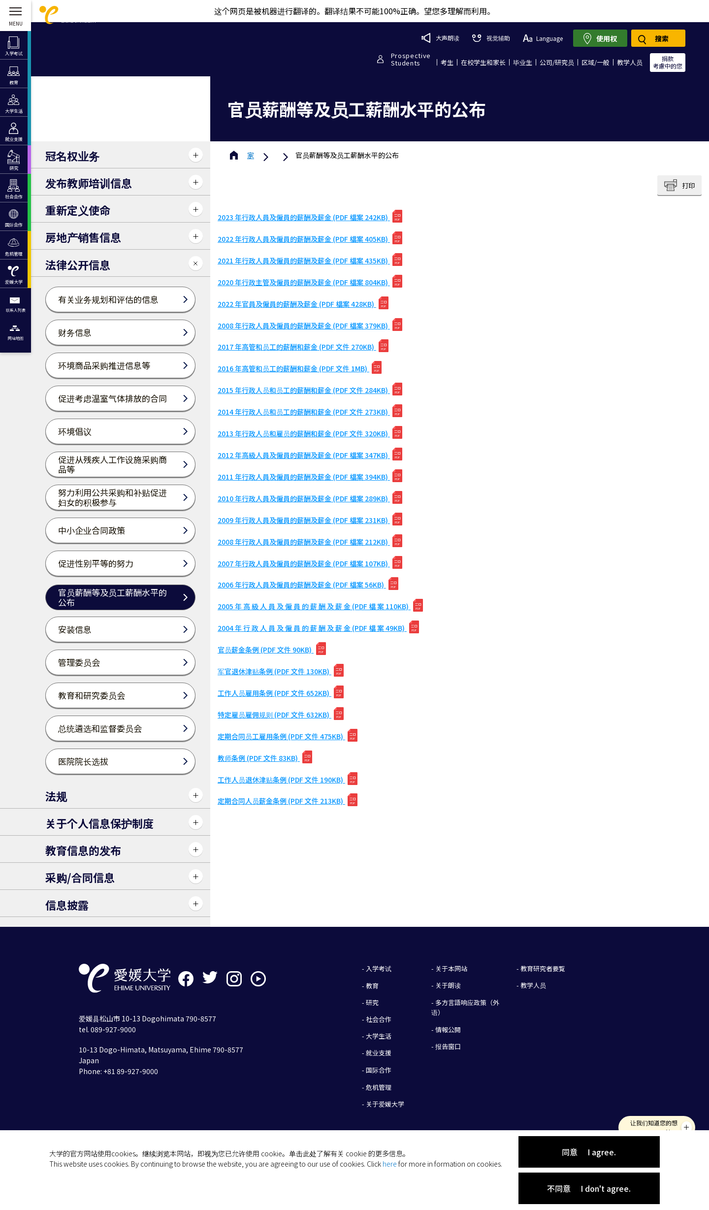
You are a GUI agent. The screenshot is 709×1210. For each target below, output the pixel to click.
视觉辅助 (491, 37)
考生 (447, 62)
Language (543, 38)
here (390, 1164)
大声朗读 (440, 38)
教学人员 (630, 62)
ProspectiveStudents (411, 59)
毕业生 (522, 62)
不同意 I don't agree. (589, 1188)
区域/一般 (595, 62)
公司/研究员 (557, 62)
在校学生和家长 (483, 62)
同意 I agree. (589, 1152)
